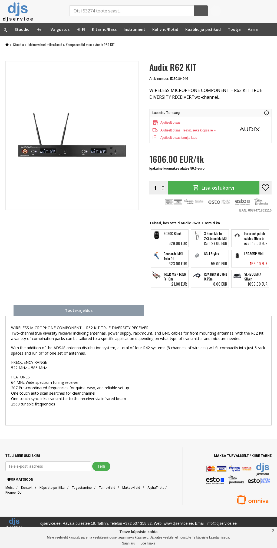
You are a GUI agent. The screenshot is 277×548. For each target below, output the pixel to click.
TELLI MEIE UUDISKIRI (22, 456)
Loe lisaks (148, 543)
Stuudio (22, 29)
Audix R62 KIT (105, 44)
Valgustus (60, 29)
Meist (9, 488)
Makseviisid (131, 488)
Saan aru (128, 543)
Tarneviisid (107, 488)
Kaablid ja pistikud (203, 29)
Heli (40, 29)
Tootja (234, 29)
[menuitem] (5, 29)
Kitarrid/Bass (104, 29)
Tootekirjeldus (79, 310)
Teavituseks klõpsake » (198, 130)
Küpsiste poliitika (52, 488)
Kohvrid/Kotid (165, 29)
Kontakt (26, 488)
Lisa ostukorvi (213, 188)
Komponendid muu (79, 44)
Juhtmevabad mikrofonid (44, 44)
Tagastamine (82, 488)
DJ (6, 29)
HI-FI (81, 29)
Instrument (134, 29)
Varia (253, 29)
